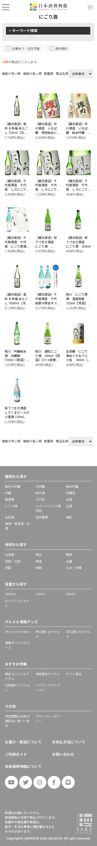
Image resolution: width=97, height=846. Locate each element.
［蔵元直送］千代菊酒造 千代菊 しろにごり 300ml (78, 187)
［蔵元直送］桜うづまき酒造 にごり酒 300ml (78, 242)
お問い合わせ (63, 754)
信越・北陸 (12, 561)
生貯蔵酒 (41, 517)
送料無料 (61, 48)
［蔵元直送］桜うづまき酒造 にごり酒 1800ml (46, 244)
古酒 (69, 499)
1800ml (10, 594)
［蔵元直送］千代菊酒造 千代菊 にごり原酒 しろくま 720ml (17, 244)
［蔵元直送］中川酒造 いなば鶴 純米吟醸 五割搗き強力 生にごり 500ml (78, 132)
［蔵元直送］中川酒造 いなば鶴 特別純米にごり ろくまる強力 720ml (46, 132)
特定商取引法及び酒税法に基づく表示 (17, 721)
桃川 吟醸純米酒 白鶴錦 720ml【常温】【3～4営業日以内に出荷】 (16, 360)
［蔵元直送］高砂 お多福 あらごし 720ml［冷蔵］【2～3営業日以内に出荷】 (16, 132)
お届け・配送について (23, 741)
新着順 (48, 73)
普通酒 (9, 499)
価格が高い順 (32, 73)
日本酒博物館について (23, 766)
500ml (70, 594)
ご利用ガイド (16, 754)
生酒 (69, 506)
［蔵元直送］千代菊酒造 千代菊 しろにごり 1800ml (17, 187)
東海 (38, 561)
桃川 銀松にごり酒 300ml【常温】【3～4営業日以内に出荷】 (47, 358)
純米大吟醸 (12, 486)
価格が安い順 (11, 73)
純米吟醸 (72, 486)
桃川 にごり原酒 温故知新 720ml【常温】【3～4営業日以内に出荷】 (77, 303)
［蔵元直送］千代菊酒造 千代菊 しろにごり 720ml (47, 187)
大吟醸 (40, 486)
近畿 (69, 561)
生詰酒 (9, 517)
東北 (38, 554)
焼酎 (69, 517)
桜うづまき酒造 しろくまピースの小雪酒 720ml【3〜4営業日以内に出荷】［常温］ (17, 419)
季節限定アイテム (47, 674)
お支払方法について (68, 741)
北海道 (9, 554)
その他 (40, 499)
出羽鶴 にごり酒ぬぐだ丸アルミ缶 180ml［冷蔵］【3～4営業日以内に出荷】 (78, 360)
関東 (69, 554)
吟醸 (8, 493)
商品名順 (62, 73)
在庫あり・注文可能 (26, 48)
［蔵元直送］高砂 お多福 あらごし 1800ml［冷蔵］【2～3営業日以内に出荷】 (16, 303)
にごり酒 (11, 506)
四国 (8, 568)
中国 (38, 568)
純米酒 (40, 493)
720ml (39, 594)
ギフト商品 (73, 674)
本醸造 (70, 493)
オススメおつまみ (17, 632)
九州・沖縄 (73, 568)
